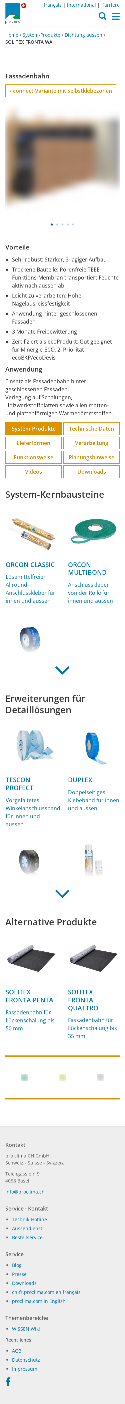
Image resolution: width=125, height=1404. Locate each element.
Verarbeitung (91, 443)
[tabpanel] (62, 159)
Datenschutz (26, 1360)
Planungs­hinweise (91, 457)
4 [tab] (68, 224)
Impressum (24, 1369)
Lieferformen (33, 443)
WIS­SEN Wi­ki (26, 1329)
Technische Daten (91, 428)
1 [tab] (52, 224)
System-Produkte (41, 35)
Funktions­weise (33, 457)
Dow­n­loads (24, 1283)
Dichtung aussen (83, 35)
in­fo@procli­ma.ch (25, 1192)
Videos (33, 471)
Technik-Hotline (29, 1219)
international (81, 5)
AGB (16, 1351)
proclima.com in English (39, 1301)
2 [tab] (57, 224)
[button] (102, 17)
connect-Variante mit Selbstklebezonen (61, 90)
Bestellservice (27, 1237)
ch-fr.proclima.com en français (46, 1292)
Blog (17, 1265)
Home (12, 35)
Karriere (110, 5)
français (53, 5)
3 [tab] (62, 224)
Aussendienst (27, 1228)
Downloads (91, 471)
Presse (19, 1274)
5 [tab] (73, 224)
